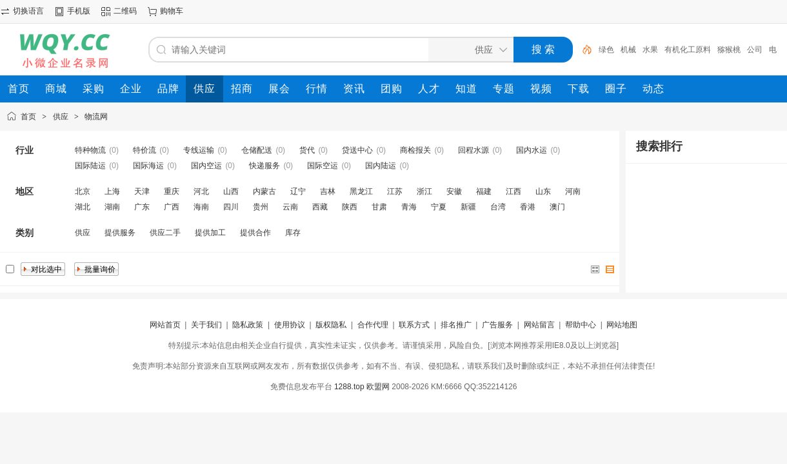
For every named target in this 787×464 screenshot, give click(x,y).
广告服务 (497, 324)
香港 (527, 206)
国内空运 (206, 165)
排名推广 (456, 324)
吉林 (327, 191)
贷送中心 (357, 150)
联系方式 (414, 324)
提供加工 (210, 232)
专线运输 (198, 150)
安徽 (454, 191)
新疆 (468, 206)
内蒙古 (264, 191)
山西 (231, 191)
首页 (28, 116)
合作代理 (372, 324)
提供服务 (120, 232)
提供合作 (255, 232)
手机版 (78, 10)
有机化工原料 (687, 49)
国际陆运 (90, 165)
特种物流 (90, 150)
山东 (543, 191)
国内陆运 (380, 165)
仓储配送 (256, 150)
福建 (484, 191)
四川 (231, 206)
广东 (142, 206)
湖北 (82, 206)
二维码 (125, 10)
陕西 (349, 206)
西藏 (320, 206)
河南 (573, 191)
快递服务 (264, 165)
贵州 (260, 206)
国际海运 (148, 165)
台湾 (498, 206)
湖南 (112, 206)
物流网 (96, 116)
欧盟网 (378, 386)
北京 (82, 191)
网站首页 (165, 324)
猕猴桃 (729, 49)
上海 (112, 191)
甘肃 (379, 206)
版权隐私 (330, 324)
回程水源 (473, 150)
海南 (201, 206)
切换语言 (28, 10)
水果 (650, 49)
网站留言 (539, 324)
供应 (60, 116)
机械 (628, 49)
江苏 (395, 191)
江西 (513, 191)
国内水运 (531, 150)
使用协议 (289, 324)
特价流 (144, 150)
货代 (307, 150)
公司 (754, 49)
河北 (201, 191)
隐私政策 (247, 324)
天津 (142, 191)
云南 (290, 206)
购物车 (171, 10)
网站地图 (621, 324)
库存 (293, 232)
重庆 (171, 191)
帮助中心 (580, 324)
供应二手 (165, 232)
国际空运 (322, 165)
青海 (409, 206)
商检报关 (415, 150)
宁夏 (438, 206)
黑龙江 (361, 191)
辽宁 (298, 191)
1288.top (349, 386)
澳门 (557, 206)
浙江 (424, 191)
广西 (171, 206)
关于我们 (206, 324)
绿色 (606, 49)
